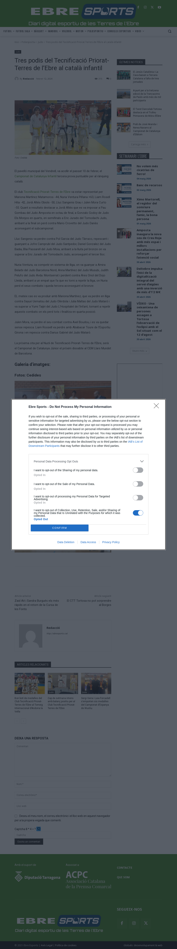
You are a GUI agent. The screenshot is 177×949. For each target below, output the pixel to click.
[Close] (157, 407)
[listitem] (88, 461)
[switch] (138, 470)
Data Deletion (65, 542)
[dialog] (88, 474)
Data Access (88, 542)
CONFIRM (59, 528)
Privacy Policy (111, 542)
